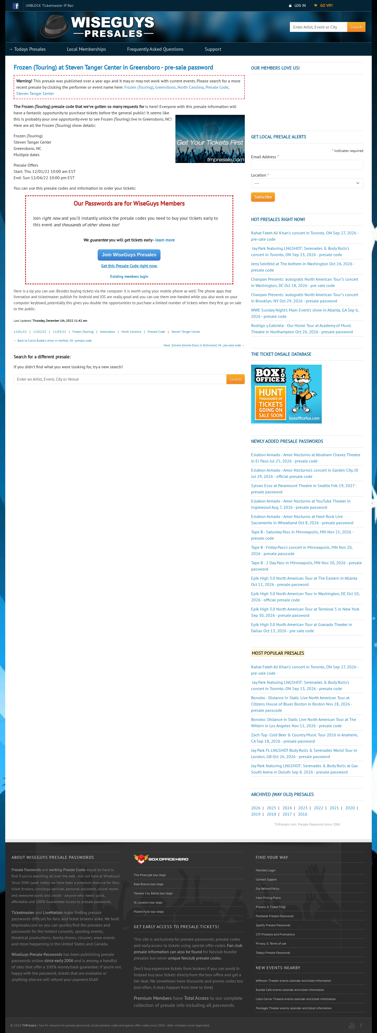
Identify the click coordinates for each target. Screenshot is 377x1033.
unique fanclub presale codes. (194, 958)
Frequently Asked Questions (155, 49)
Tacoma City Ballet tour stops (153, 893)
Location (260, 175)
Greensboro (165, 87)
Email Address (265, 156)
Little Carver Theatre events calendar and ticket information (296, 999)
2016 (302, 814)
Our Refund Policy (267, 888)
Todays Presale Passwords (273, 953)
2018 (271, 814)
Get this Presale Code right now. (129, 265)
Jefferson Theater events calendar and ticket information (293, 981)
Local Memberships (86, 49)
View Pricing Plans (268, 898)
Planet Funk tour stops (149, 911)
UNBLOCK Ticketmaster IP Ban (50, 5)
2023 (303, 807)
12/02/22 (39, 332)
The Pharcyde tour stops (150, 875)
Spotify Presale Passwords (273, 925)
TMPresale (29, 1025)
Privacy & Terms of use (271, 943)
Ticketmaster (23, 912)
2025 (271, 807)
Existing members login (129, 276)
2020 (350, 807)
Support (213, 49)
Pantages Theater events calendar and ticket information (294, 1008)
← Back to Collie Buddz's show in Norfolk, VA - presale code (53, 340)
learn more (165, 239)
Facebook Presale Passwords (274, 916)
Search (356, 27)
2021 (334, 807)
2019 (255, 814)
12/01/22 (20, 332)
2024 (287, 807)
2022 (318, 807)
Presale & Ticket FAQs (271, 907)
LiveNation (53, 912)
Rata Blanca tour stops (148, 884)
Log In (297, 5)
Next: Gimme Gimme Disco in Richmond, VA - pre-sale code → (204, 345)
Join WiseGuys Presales (129, 254)
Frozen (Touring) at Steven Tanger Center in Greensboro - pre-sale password (113, 67)
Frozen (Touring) (138, 87)
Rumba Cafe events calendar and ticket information (290, 990)
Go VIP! (323, 5)
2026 (255, 807)
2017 (287, 814)
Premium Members (153, 998)
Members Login (266, 870)
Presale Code (217, 87)
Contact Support (266, 879)
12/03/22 (59, 332)
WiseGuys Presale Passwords (37, 954)
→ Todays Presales (27, 49)
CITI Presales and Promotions (275, 934)
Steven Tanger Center (35, 93)
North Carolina (191, 87)
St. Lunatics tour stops (148, 902)
